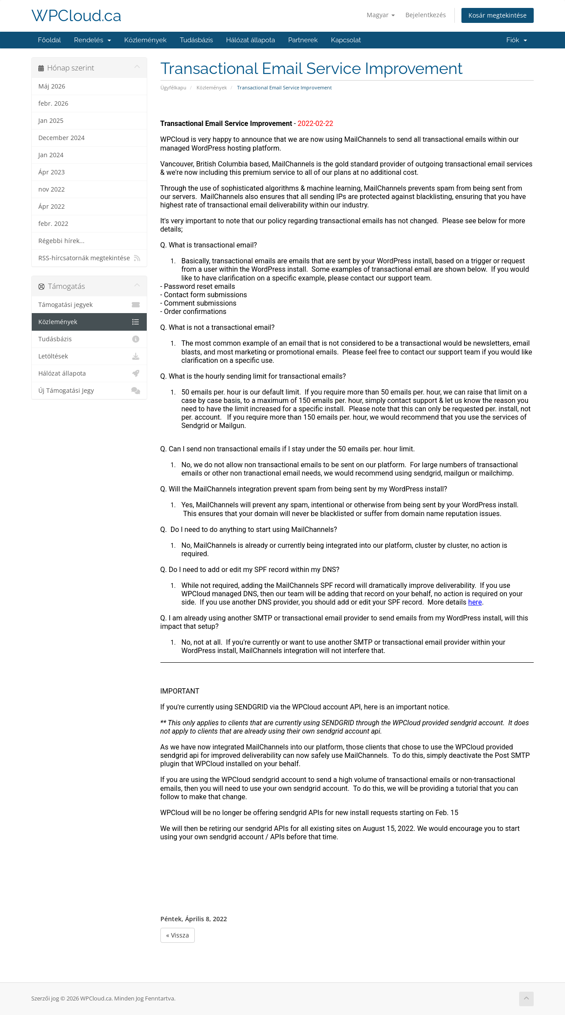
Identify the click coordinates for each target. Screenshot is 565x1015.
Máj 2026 (51, 86)
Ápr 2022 (51, 206)
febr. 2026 (53, 103)
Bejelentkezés (425, 15)
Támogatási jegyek (89, 304)
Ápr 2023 (51, 172)
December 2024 (61, 138)
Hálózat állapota (250, 40)
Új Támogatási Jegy (89, 390)
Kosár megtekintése (497, 15)
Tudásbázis (196, 40)
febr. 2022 (53, 224)
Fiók (516, 40)
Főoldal (49, 40)
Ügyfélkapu (173, 87)
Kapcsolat (346, 40)
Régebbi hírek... (61, 241)
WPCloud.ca (76, 15)
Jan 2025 (50, 121)
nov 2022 (51, 189)
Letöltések (89, 356)
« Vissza (177, 935)
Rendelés (92, 40)
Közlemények (145, 40)
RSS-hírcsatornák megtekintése (89, 258)
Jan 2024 (50, 155)
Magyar (381, 15)
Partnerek (303, 40)
